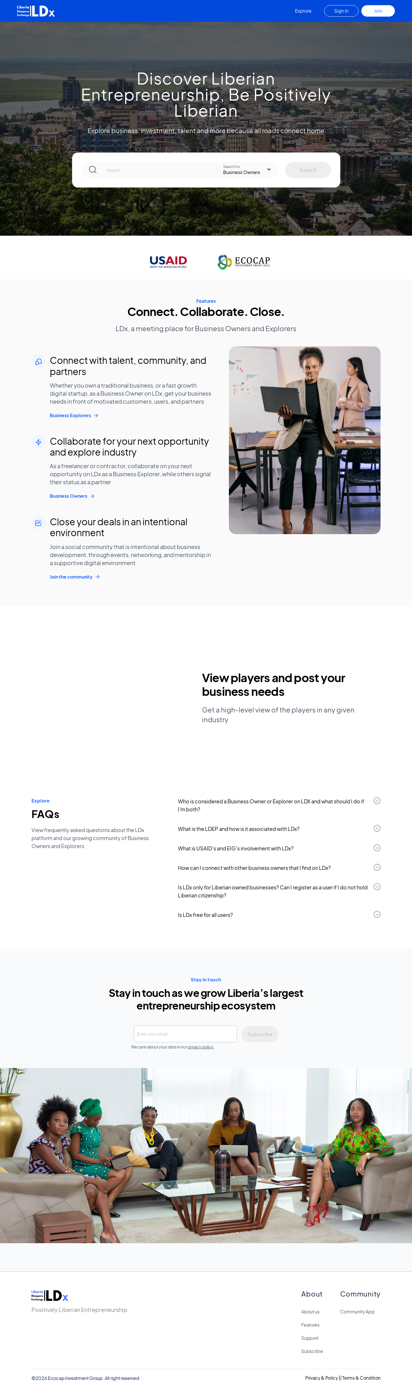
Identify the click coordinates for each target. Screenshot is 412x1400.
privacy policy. (201, 1046)
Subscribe (312, 1351)
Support (309, 1338)
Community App (357, 1312)
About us (310, 1312)
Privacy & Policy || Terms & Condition (343, 1378)
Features (310, 1325)
